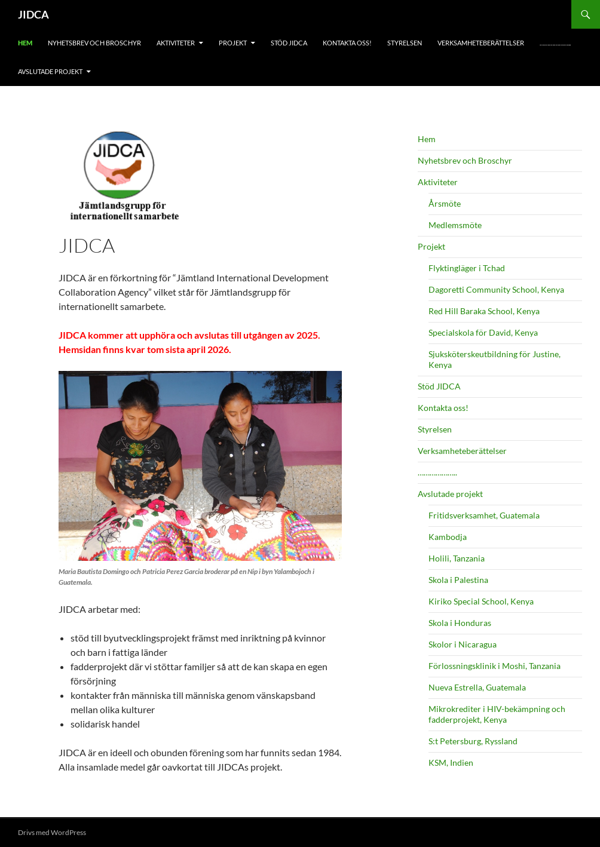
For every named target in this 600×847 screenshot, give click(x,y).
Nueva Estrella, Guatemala (477, 687)
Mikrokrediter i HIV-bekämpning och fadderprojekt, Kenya (496, 714)
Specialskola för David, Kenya (483, 332)
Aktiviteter (176, 43)
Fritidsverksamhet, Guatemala (484, 515)
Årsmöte (444, 203)
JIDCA (33, 14)
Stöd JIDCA (289, 43)
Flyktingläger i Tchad (466, 268)
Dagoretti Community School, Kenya (496, 289)
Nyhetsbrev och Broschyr (94, 43)
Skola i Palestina (458, 580)
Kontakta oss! (347, 43)
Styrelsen (404, 43)
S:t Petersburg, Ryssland (473, 741)
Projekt (233, 43)
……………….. (555, 43)
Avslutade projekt (50, 71)
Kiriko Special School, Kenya (481, 601)
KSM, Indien (450, 762)
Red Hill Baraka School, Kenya (484, 311)
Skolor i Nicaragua (462, 644)
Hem (25, 43)
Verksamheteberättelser (480, 43)
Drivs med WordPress (52, 832)
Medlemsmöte (455, 225)
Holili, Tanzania (456, 558)
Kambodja (447, 537)
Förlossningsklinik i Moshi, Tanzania (494, 666)
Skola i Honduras (459, 623)
